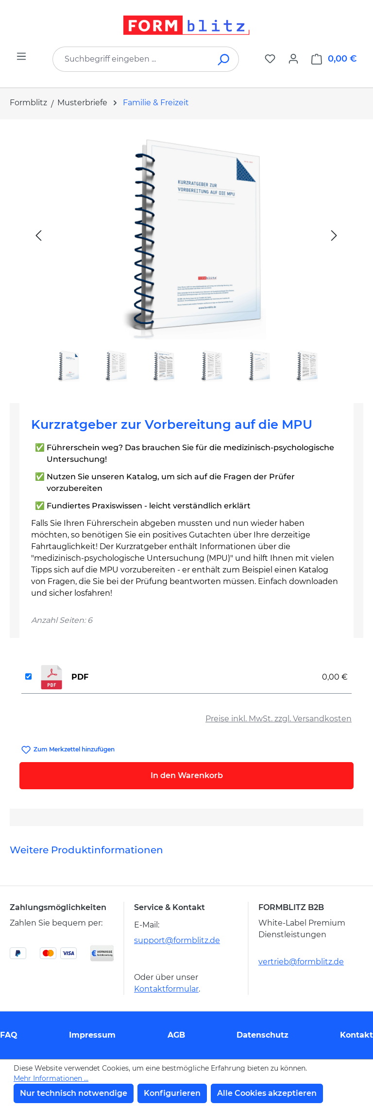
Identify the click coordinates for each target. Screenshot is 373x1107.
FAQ (8, 1035)
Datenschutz (262, 1035)
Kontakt (356, 1035)
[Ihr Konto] (293, 58)
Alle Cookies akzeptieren (267, 1093)
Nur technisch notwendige (73, 1093)
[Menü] (21, 56)
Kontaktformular (166, 988)
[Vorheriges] (38, 235)
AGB (176, 1035)
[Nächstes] (334, 235)
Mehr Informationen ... (51, 1078)
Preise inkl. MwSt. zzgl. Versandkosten (278, 718)
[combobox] (131, 59)
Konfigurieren (172, 1093)
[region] (186, 257)
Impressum (92, 1035)
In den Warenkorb (187, 775)
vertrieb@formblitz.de (301, 961)
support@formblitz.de (177, 940)
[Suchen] (224, 59)
